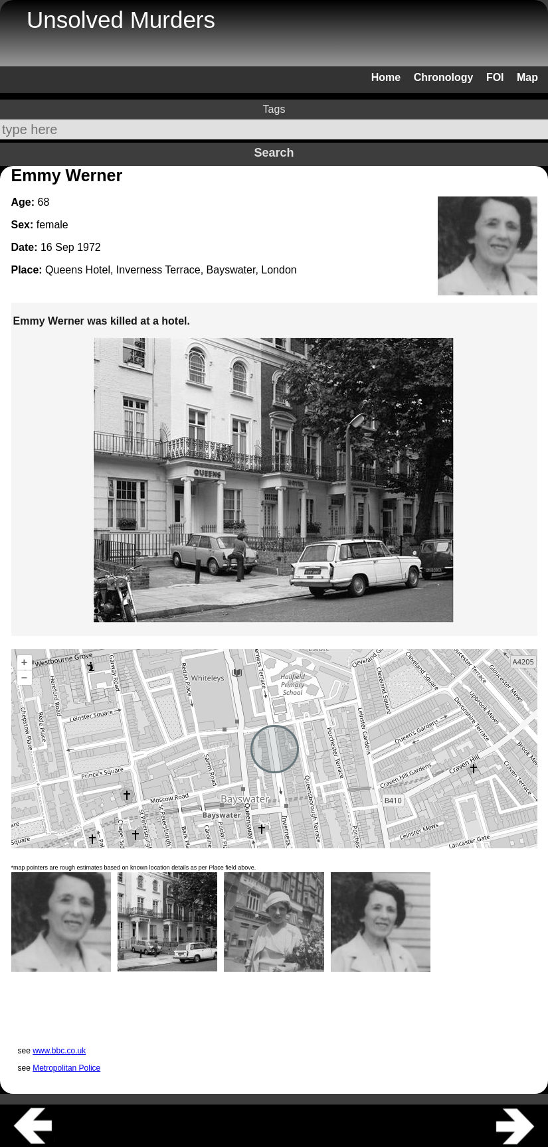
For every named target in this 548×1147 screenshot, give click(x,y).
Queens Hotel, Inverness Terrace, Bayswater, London (171, 269)
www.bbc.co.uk (59, 1050)
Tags (274, 109)
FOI (495, 77)
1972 (89, 247)
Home (386, 77)
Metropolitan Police (66, 1068)
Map (527, 77)
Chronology (444, 77)
